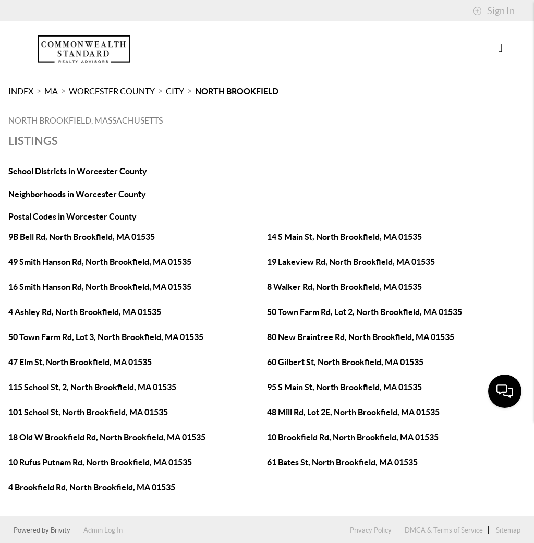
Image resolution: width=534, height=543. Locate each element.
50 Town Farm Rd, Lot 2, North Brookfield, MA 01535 (364, 312)
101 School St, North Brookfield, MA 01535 (88, 412)
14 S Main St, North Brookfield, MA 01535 (344, 237)
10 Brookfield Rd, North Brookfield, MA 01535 (353, 437)
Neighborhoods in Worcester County (77, 194)
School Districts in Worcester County (77, 171)
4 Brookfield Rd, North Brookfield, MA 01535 (91, 487)
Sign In (493, 11)
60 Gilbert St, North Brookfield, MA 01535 (345, 362)
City (175, 91)
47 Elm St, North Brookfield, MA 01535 (80, 362)
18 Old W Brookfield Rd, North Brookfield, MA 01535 (106, 437)
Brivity (60, 530)
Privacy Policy (371, 530)
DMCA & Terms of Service (444, 530)
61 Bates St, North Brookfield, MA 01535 (342, 462)
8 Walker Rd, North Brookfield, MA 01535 (344, 287)
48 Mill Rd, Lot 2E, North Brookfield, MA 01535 (353, 412)
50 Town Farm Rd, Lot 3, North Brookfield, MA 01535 (105, 337)
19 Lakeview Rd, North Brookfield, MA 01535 (351, 262)
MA (51, 91)
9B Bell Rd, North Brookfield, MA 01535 (81, 237)
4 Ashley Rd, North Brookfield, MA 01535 (84, 312)
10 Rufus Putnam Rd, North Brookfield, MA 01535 (100, 462)
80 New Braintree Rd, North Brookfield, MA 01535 (360, 337)
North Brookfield (236, 91)
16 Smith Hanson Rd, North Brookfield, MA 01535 (99, 287)
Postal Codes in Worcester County (72, 216)
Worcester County (112, 91)
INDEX (20, 91)
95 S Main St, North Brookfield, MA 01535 (344, 387)
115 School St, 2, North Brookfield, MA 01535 (92, 387)
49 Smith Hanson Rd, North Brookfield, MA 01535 (99, 262)
